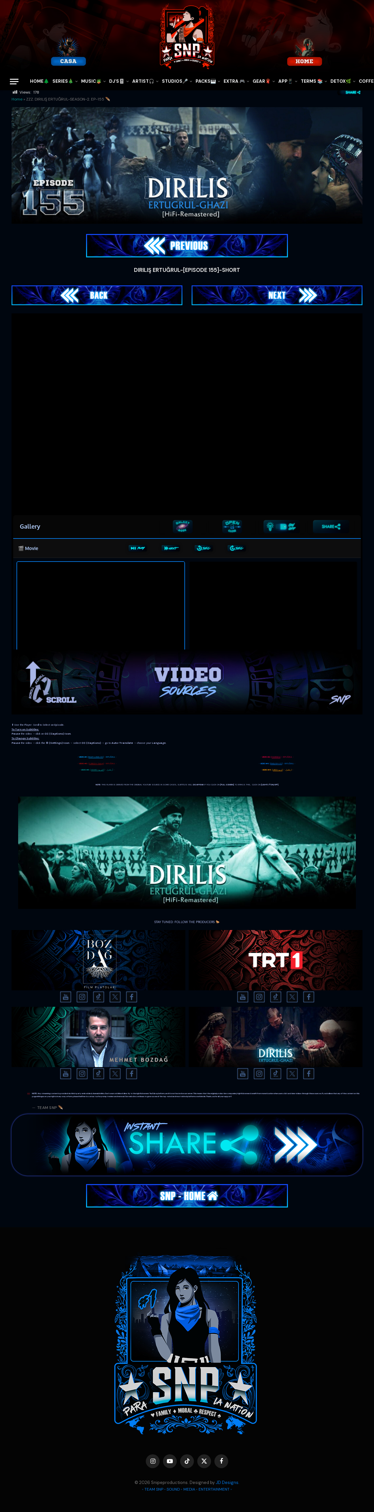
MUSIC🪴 (91, 81)
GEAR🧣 (262, 81)
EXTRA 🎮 (234, 81)
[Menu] (14, 81)
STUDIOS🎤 (175, 81)
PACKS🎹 (206, 81)
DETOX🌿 (340, 81)
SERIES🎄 (63, 81)
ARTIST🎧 (143, 81)
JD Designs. (227, 1482)
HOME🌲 (39, 81)
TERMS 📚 (312, 81)
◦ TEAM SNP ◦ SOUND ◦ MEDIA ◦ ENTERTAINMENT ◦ (187, 1489)
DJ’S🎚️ (117, 81)
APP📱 (285, 81)
